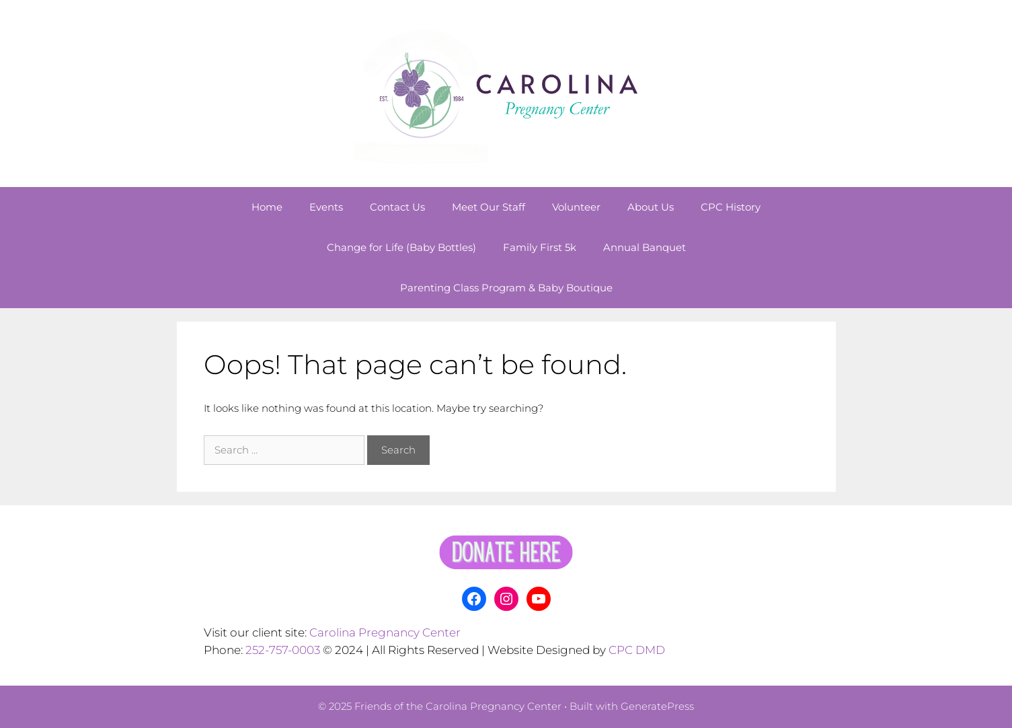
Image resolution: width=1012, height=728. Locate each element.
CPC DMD (637, 650)
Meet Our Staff (488, 207)
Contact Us (397, 207)
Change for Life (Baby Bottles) (401, 247)
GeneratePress (657, 706)
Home (266, 207)
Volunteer (576, 207)
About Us (650, 207)
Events (326, 207)
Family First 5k (539, 247)
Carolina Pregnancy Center (385, 632)
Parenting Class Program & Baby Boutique (506, 287)
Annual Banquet (644, 247)
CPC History (731, 207)
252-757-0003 (282, 650)
